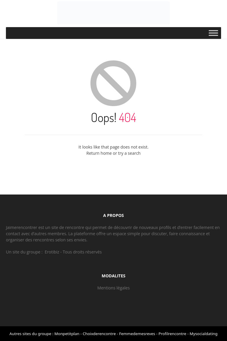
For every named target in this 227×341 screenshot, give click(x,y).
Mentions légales (113, 288)
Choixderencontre (99, 333)
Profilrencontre (172, 333)
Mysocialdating (204, 333)
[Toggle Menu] (213, 33)
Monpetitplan (67, 333)
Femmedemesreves (137, 333)
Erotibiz (52, 252)
